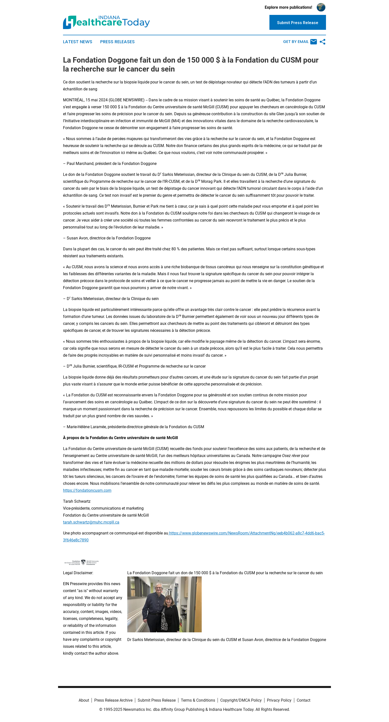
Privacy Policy (279, 700)
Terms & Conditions (198, 700)
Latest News (77, 41)
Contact (303, 700)
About (84, 700)
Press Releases (117, 41)
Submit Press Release (157, 700)
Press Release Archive (113, 700)
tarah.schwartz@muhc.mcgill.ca (91, 522)
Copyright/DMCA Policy (241, 700)
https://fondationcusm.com (87, 490)
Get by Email (300, 41)
